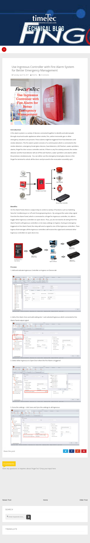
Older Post (84, 500)
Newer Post (6, 500)
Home (45, 500)
